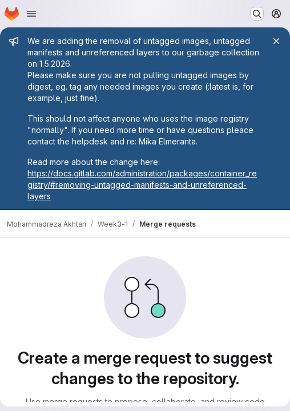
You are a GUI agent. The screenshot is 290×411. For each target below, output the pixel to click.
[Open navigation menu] (31, 14)
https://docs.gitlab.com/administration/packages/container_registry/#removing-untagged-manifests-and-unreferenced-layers (142, 184)
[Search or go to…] (257, 14)
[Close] (276, 41)
